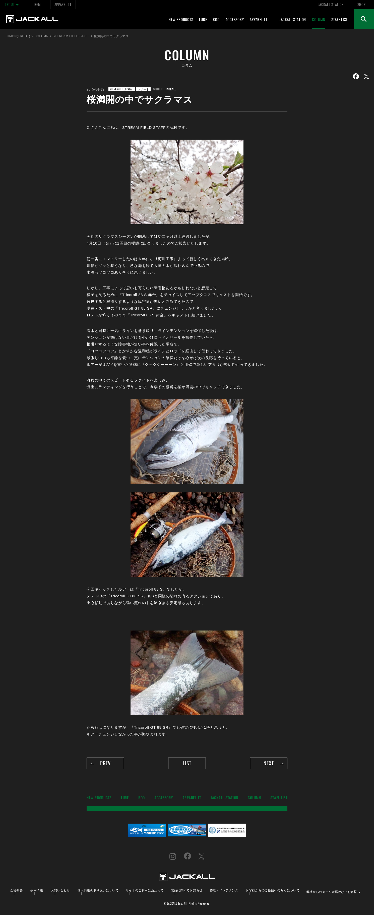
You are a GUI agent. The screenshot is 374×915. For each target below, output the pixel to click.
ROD (216, 19)
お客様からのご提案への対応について (272, 890)
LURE (203, 19)
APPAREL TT (63, 4)
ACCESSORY (235, 19)
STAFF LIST (339, 19)
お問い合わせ (60, 890)
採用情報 (36, 890)
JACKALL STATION (331, 4)
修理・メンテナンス (224, 890)
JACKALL (171, 89)
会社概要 (16, 890)
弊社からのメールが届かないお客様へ (333, 891)
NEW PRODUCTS (181, 19)
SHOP (361, 4)
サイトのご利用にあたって (145, 890)
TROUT (12, 4)
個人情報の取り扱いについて (98, 890)
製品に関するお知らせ (187, 890)
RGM (37, 4)
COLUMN (318, 19)
